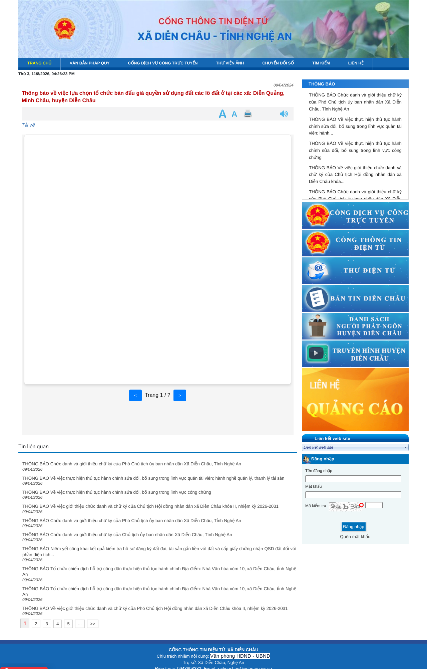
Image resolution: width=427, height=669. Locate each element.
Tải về (28, 125)
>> (92, 623)
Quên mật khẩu (355, 536)
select (406, 447)
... (80, 623)
